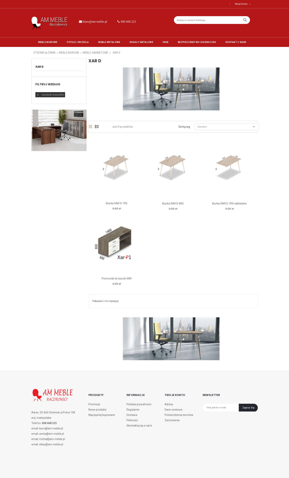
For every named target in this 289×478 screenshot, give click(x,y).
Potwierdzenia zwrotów (179, 414)
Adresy (169, 404)
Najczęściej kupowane (101, 414)
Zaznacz (226, 126)
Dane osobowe (173, 409)
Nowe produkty (97, 409)
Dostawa (132, 414)
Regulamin (133, 409)
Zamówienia (172, 420)
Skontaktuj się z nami (139, 425)
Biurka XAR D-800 (173, 203)
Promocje (94, 404)
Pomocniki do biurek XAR (117, 278)
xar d (39, 67)
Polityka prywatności (139, 404)
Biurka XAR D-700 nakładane (229, 203)
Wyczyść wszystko (50, 94)
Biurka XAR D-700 (116, 203)
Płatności (132, 420)
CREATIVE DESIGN (58, 470)
